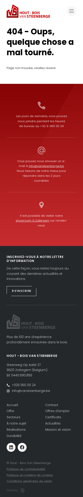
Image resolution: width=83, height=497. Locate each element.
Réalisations (16, 429)
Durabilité (14, 436)
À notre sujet (16, 423)
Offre (10, 411)
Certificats (53, 417)
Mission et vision (58, 429)
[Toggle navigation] (71, 11)
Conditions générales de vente (29, 481)
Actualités (53, 423)
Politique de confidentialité (26, 469)
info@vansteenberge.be (46, 166)
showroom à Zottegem (32, 220)
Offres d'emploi (57, 411)
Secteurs (13, 417)
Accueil (12, 405)
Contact (51, 405)
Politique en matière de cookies (30, 475)
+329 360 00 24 (24, 385)
